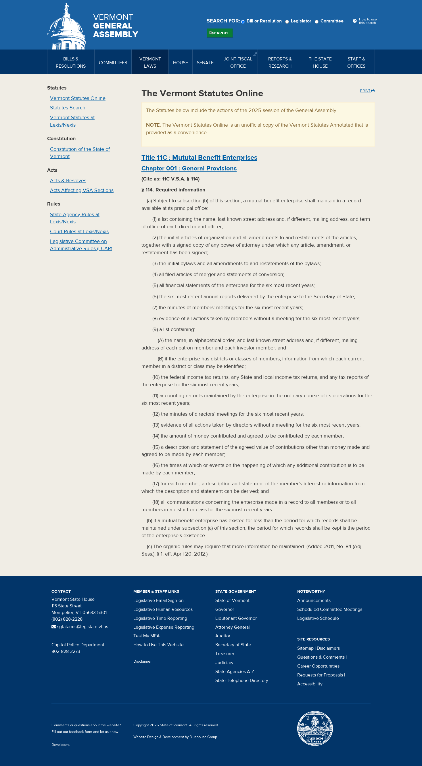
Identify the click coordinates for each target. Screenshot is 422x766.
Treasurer (224, 654)
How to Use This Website (158, 645)
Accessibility (310, 684)
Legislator (299, 21)
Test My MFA (146, 636)
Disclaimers (328, 648)
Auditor (222, 636)
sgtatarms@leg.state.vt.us (79, 627)
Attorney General (232, 627)
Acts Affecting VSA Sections (82, 190)
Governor (224, 609)
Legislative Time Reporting (160, 618)
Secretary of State (233, 645)
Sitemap (305, 648)
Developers (60, 744)
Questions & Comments (321, 657)
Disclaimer (142, 661)
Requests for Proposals (320, 675)
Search (220, 33)
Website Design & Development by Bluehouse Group (175, 737)
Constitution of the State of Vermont (80, 153)
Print (367, 90)
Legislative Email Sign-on (158, 600)
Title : (199, 157)
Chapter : (189, 168)
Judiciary (224, 663)
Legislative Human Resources (163, 609)
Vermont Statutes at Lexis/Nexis (72, 121)
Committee (330, 21)
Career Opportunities (318, 666)
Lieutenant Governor (236, 618)
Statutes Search (67, 107)
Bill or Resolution (262, 21)
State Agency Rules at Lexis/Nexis (74, 218)
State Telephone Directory (241, 680)
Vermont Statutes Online (78, 98)
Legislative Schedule (318, 618)
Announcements (314, 600)
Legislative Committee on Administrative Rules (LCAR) (81, 245)
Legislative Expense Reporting (163, 627)
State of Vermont (232, 600)
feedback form (80, 731)
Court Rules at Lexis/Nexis (79, 231)
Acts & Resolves (68, 180)
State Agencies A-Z (234, 671)
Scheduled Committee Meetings (329, 609)
